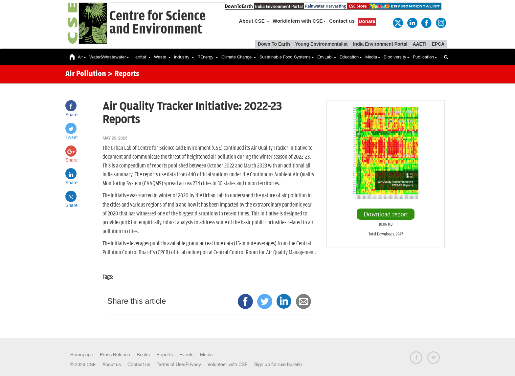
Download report (385, 214)
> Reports (123, 74)
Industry (184, 57)
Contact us (342, 21)
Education (351, 57)
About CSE (254, 21)
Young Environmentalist (321, 44)
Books (143, 354)
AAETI (419, 44)
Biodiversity (397, 57)
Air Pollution (85, 74)
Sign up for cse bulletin (278, 364)
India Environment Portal (380, 44)
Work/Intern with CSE (299, 21)
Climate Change (238, 57)
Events (186, 354)
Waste (162, 57)
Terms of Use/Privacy (179, 364)
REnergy (207, 57)
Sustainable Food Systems (286, 57)
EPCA (438, 44)
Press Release (115, 354)
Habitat (141, 57)
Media (372, 57)
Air (82, 57)
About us (111, 364)
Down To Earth (274, 44)
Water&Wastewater (109, 57)
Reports (164, 354)
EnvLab (326, 57)
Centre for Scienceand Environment (157, 23)
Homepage (81, 354)
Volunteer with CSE (228, 364)
